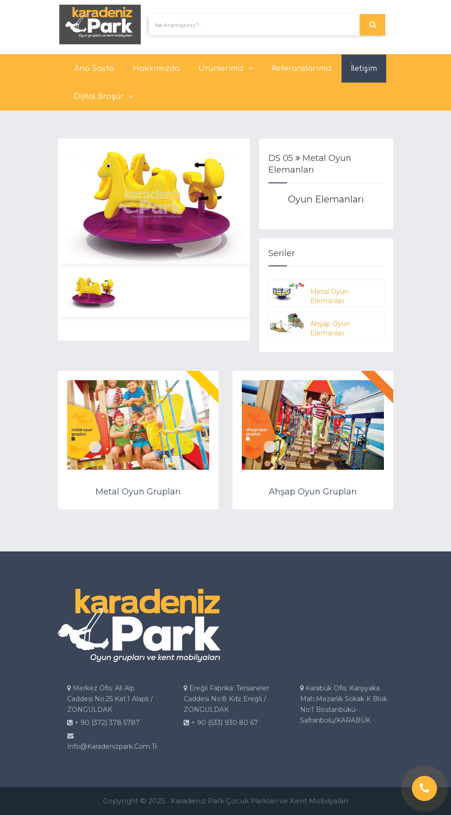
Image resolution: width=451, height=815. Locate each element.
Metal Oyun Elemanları (329, 296)
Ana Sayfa (94, 68)
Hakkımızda (156, 68)
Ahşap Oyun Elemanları (330, 328)
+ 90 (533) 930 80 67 (221, 722)
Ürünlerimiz (225, 68)
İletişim (364, 68)
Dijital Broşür (103, 96)
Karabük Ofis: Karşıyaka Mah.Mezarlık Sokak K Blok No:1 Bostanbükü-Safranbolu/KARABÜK (343, 704)
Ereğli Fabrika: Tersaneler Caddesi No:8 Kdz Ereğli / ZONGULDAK (226, 699)
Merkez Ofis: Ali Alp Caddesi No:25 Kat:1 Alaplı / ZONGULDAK (110, 699)
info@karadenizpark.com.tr (112, 741)
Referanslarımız (302, 68)
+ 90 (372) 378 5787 (103, 722)
